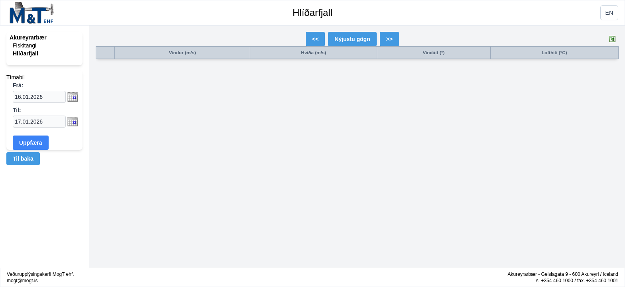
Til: (17, 110)
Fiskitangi (24, 45)
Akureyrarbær (28, 37)
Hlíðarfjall (312, 12)
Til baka (23, 158)
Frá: (18, 85)
